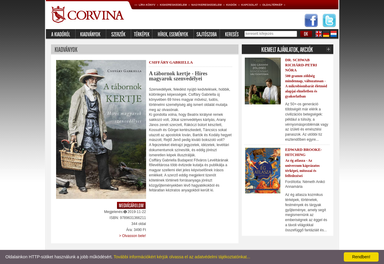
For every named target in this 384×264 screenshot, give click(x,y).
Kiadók (231, 4)
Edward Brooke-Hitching (303, 152)
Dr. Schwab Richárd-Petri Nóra (301, 65)
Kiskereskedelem (173, 4)
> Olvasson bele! (132, 236)
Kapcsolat (249, 4)
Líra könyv (147, 4)
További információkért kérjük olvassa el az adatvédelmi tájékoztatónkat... (182, 256)
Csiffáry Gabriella (171, 62)
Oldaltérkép (272, 4)
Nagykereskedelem (206, 4)
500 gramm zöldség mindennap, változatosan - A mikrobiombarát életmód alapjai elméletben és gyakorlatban (306, 86)
